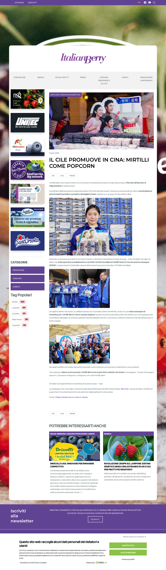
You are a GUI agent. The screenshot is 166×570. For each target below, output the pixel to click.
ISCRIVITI (95, 519)
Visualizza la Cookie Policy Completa (33, 563)
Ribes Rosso (17, 319)
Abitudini (55, 94)
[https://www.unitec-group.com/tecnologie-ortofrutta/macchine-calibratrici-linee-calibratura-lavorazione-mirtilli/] (27, 125)
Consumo (17, 278)
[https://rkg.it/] (27, 148)
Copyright (16, 325)
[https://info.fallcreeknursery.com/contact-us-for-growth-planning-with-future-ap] (27, 195)
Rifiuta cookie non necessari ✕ (134, 537)
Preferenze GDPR (128, 559)
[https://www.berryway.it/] (27, 172)
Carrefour (16, 313)
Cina (62, 175)
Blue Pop (125, 389)
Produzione (18, 270)
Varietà (16, 286)
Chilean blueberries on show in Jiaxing (71, 397)
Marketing (75, 94)
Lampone (15, 308)
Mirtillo (15, 302)
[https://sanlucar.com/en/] (27, 219)
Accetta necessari (128, 553)
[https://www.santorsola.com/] (27, 243)
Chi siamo (19, 2)
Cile (53, 175)
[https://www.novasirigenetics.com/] (27, 101)
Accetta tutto (128, 545)
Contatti (32, 2)
